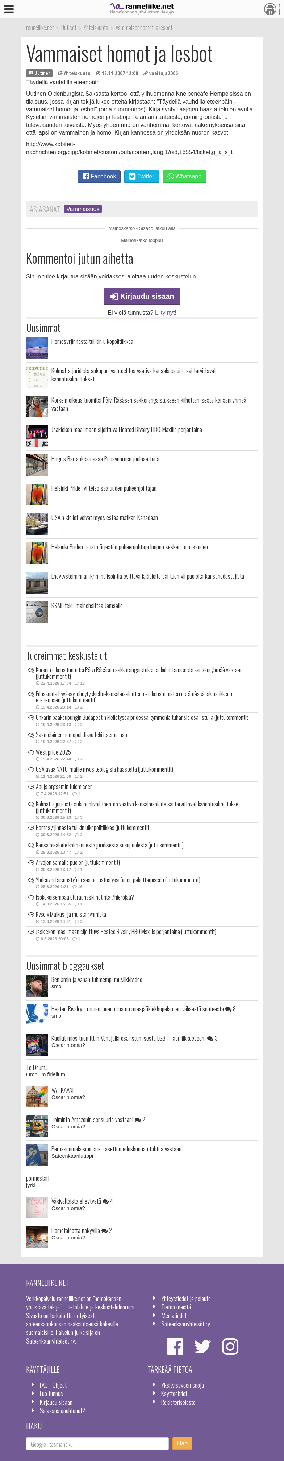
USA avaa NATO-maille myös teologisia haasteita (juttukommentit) (104, 769)
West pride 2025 (53, 752)
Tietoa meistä (176, 1306)
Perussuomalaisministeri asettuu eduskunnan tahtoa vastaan (116, 1148)
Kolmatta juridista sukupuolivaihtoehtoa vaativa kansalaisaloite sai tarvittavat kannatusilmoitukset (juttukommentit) (138, 807)
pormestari (37, 1178)
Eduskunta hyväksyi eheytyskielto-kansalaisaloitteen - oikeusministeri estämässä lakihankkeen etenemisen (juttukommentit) (134, 697)
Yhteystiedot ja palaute (186, 1298)
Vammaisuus (82, 209)
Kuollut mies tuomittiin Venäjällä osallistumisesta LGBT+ (134, 1038)
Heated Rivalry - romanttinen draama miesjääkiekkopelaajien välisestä (143, 1008)
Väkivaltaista (82, 1200)
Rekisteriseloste (178, 1402)
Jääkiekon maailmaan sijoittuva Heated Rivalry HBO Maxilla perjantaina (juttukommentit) (126, 931)
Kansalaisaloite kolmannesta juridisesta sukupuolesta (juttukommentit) (110, 845)
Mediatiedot (174, 1315)
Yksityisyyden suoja (182, 1385)
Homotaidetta (81, 1230)
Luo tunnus (51, 1393)
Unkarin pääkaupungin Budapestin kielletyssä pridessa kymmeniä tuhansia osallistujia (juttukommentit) (143, 717)
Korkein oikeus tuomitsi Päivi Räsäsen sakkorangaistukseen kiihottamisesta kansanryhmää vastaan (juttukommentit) (139, 673)
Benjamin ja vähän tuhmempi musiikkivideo (96, 979)
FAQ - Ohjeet (53, 1385)
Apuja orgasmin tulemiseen (64, 786)
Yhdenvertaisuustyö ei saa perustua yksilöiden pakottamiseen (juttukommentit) (118, 879)
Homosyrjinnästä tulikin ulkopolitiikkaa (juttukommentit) (93, 827)
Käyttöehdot (174, 1393)
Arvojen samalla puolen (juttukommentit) (78, 862)
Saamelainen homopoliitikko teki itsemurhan (81, 734)
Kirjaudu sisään (142, 296)
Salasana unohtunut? (62, 1410)
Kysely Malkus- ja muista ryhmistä (71, 914)
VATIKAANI (62, 1089)
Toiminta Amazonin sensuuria (98, 1119)
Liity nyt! (165, 313)
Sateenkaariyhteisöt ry (185, 1323)
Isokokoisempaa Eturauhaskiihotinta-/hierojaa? (85, 897)
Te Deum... (37, 1067)
